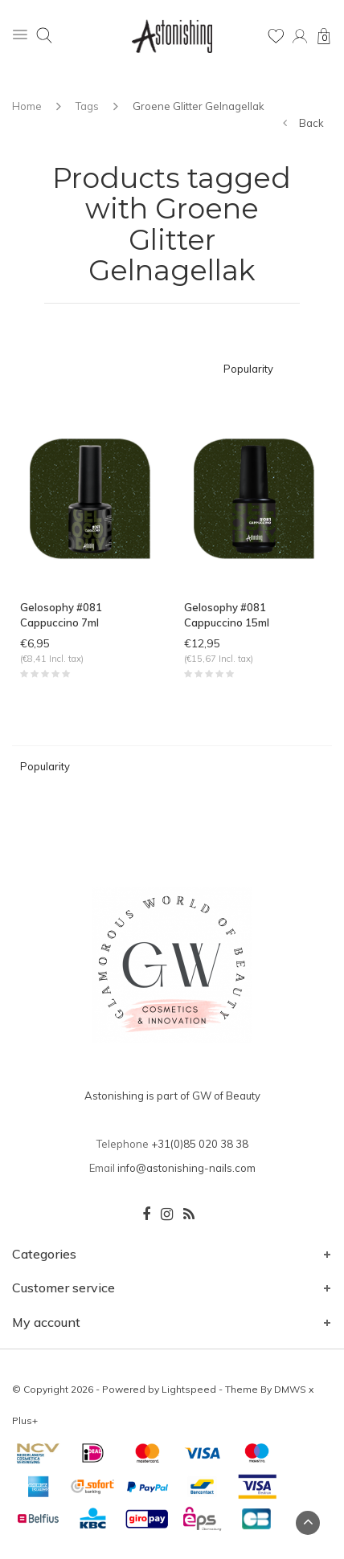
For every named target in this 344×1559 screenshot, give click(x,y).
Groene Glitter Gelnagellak (198, 106)
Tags (87, 106)
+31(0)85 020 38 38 (199, 1143)
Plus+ (25, 1420)
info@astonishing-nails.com (186, 1167)
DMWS (290, 1389)
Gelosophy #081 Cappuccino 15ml (226, 615)
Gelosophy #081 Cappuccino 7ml (61, 615)
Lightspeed (189, 1389)
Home (27, 106)
